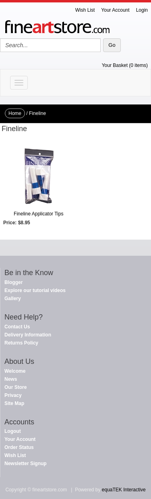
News (10, 379)
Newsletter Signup (25, 463)
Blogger (13, 282)
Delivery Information (27, 335)
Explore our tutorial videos (35, 290)
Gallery (12, 298)
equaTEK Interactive (124, 490)
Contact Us (17, 327)
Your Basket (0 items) (125, 65)
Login (142, 10)
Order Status (19, 447)
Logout (12, 431)
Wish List (85, 10)
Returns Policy (21, 343)
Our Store (15, 387)
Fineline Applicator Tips (38, 214)
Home (14, 113)
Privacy (13, 395)
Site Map (14, 403)
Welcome (14, 371)
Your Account (115, 10)
